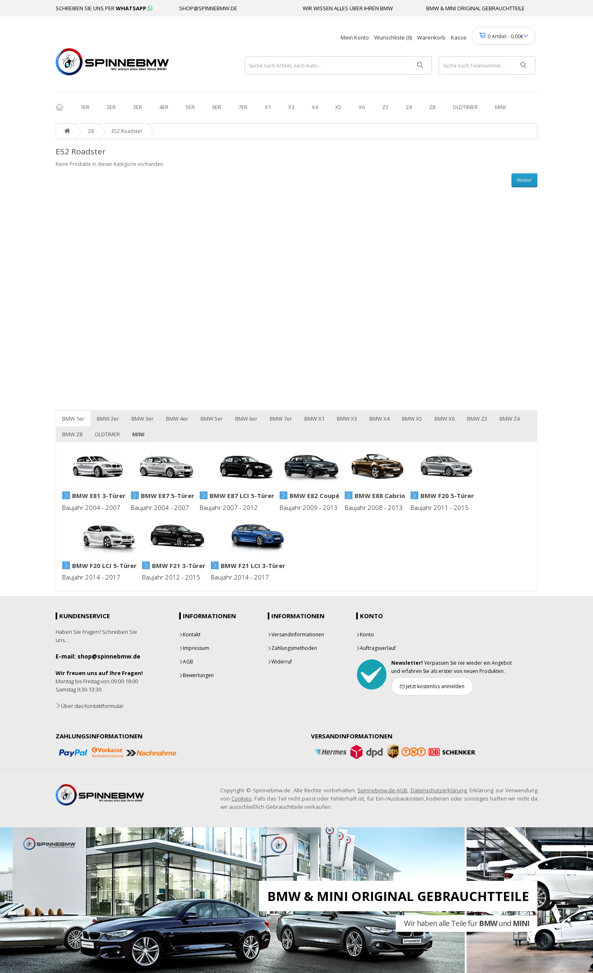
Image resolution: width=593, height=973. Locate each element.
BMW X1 (314, 418)
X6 (362, 107)
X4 (315, 107)
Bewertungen (196, 675)
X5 (338, 107)
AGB (186, 661)
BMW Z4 (510, 418)
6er (216, 107)
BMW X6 (444, 418)
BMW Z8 (72, 434)
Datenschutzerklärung (439, 790)
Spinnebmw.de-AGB (382, 790)
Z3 (385, 107)
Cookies (241, 798)
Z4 (409, 107)
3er (137, 107)
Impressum (194, 648)
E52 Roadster (127, 131)
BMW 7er (281, 418)
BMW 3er (142, 418)
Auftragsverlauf (376, 648)
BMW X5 (412, 418)
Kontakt (190, 634)
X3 (291, 107)
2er (111, 107)
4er (163, 107)
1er (84, 107)
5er (190, 107)
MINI (500, 107)
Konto (365, 634)
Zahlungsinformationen (99, 736)
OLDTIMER (465, 107)
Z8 (432, 107)
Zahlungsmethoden (292, 648)
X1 (268, 107)
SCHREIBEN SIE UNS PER (104, 8)
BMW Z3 (477, 418)
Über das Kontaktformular (90, 706)
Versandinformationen (296, 634)
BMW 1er (73, 418)
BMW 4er (177, 418)
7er (242, 107)
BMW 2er (108, 418)
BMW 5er (212, 418)
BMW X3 (347, 418)
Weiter (524, 180)
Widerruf (280, 661)
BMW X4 (379, 418)
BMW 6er (246, 418)
